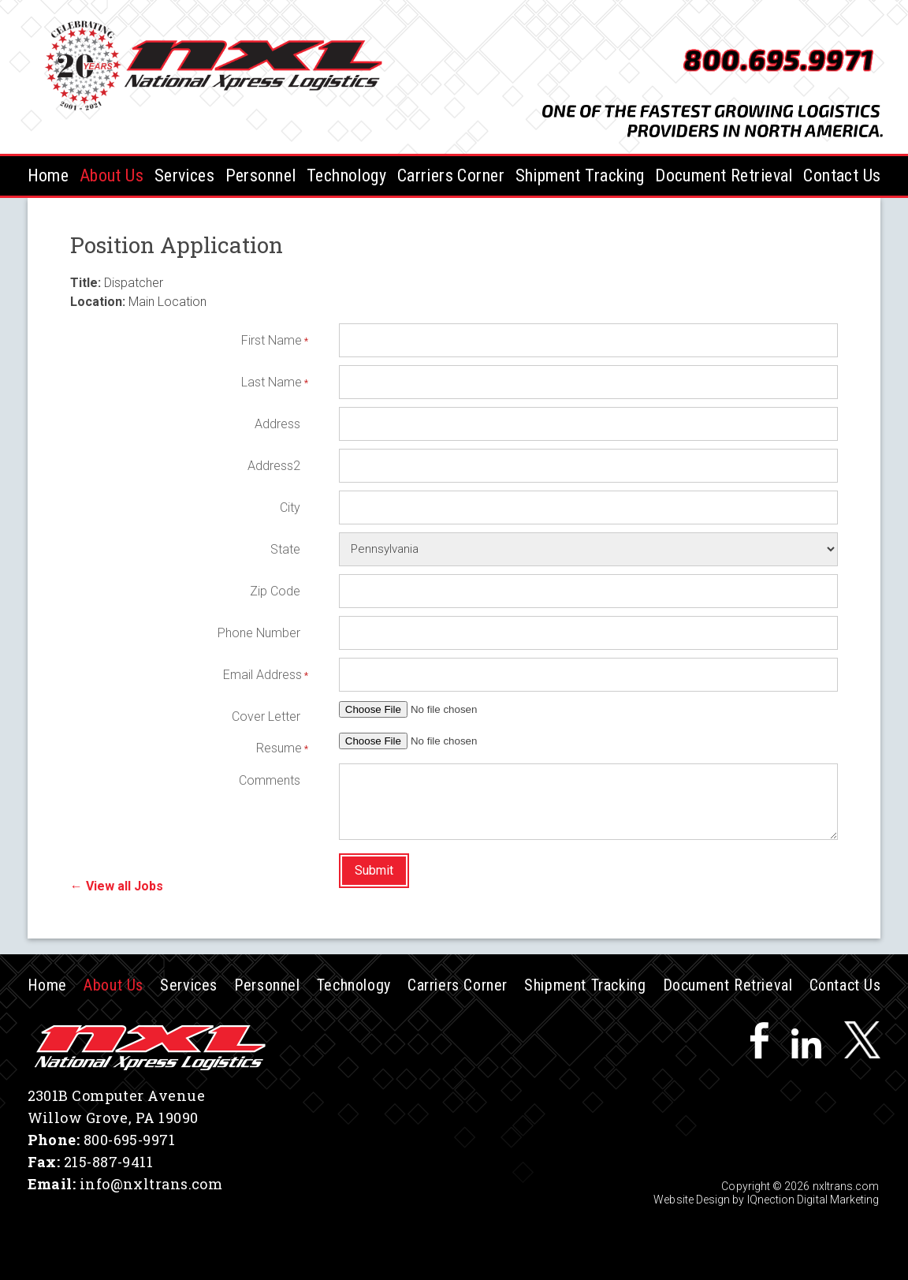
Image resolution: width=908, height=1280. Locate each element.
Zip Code (275, 591)
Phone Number (259, 632)
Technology (346, 175)
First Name (270, 340)
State (285, 549)
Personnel (260, 175)
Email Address (261, 674)
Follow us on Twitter (862, 1040)
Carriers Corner (450, 175)
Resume (278, 748)
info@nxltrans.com (151, 1183)
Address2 (273, 465)
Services (184, 175)
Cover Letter (266, 716)
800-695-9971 (129, 1139)
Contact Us (841, 175)
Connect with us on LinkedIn (806, 1040)
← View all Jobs (116, 886)
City (290, 507)
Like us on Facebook (759, 1040)
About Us (111, 175)
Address (277, 423)
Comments (269, 780)
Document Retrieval (724, 175)
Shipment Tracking (580, 175)
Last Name (270, 382)
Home (48, 175)
